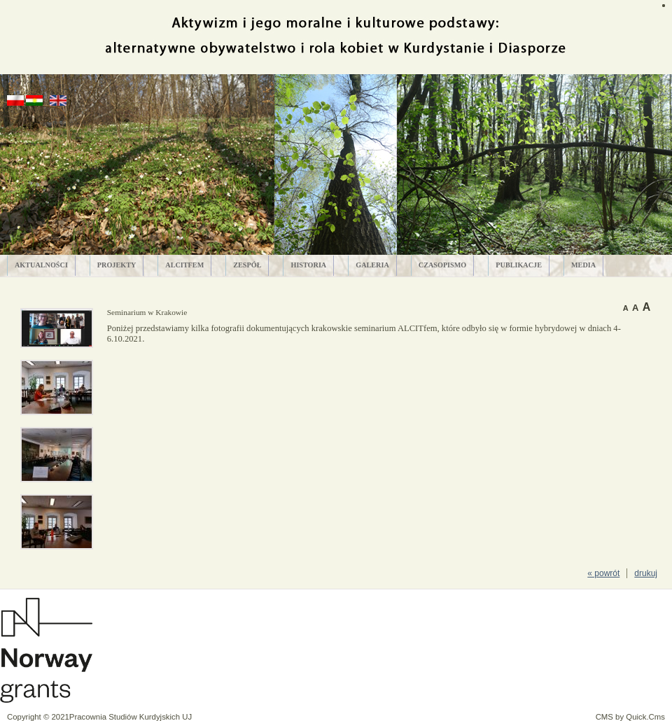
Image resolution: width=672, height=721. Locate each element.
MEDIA (583, 265)
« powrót (603, 573)
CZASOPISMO (443, 265)
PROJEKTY (116, 265)
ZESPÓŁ (247, 265)
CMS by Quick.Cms (630, 717)
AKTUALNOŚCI (41, 265)
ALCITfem (184, 265)
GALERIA (372, 265)
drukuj (645, 573)
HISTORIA (308, 265)
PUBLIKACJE (519, 265)
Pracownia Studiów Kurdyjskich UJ (130, 717)
